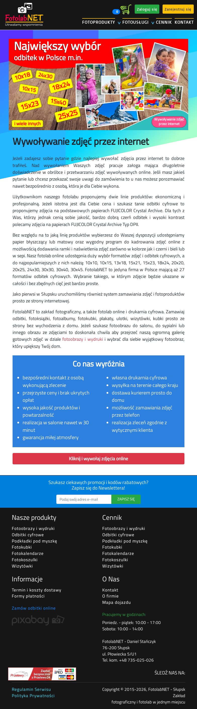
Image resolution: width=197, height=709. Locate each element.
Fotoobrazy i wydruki (33, 528)
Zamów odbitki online (34, 608)
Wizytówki (22, 566)
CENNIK (164, 22)
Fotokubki (22, 547)
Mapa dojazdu (116, 602)
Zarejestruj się (178, 9)
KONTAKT (184, 22)
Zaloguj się (147, 9)
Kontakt (110, 590)
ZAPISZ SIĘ (126, 499)
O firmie (110, 596)
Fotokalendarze (28, 553)
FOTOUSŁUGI (135, 22)
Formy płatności (28, 596)
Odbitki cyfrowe (28, 535)
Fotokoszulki (25, 560)
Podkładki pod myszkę (34, 541)
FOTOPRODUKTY (98, 22)
